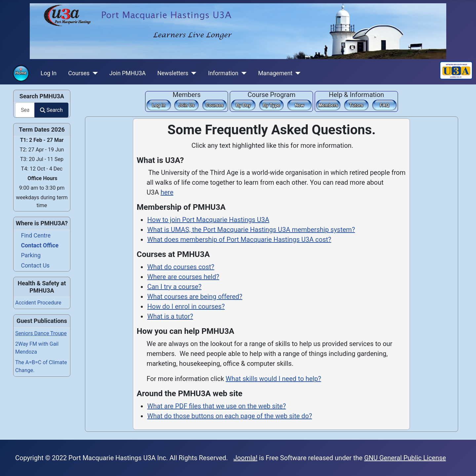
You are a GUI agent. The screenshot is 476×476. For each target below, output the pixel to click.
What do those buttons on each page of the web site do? (229, 416)
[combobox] (25, 110)
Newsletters (172, 73)
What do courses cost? (180, 267)
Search (51, 110)
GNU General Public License (405, 458)
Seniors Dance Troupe (41, 333)
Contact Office (40, 245)
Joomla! (245, 458)
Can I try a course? (174, 287)
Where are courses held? (183, 277)
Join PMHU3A (127, 73)
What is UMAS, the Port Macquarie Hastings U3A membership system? (251, 230)
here (167, 192)
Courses (79, 73)
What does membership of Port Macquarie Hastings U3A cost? (239, 239)
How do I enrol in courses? (185, 306)
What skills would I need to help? (273, 379)
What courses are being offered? (194, 297)
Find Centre (36, 235)
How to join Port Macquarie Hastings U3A (208, 220)
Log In (49, 73)
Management (275, 73)
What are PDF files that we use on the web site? (216, 406)
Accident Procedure (38, 303)
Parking (31, 255)
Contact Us (35, 265)
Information (223, 73)
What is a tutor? (170, 316)
